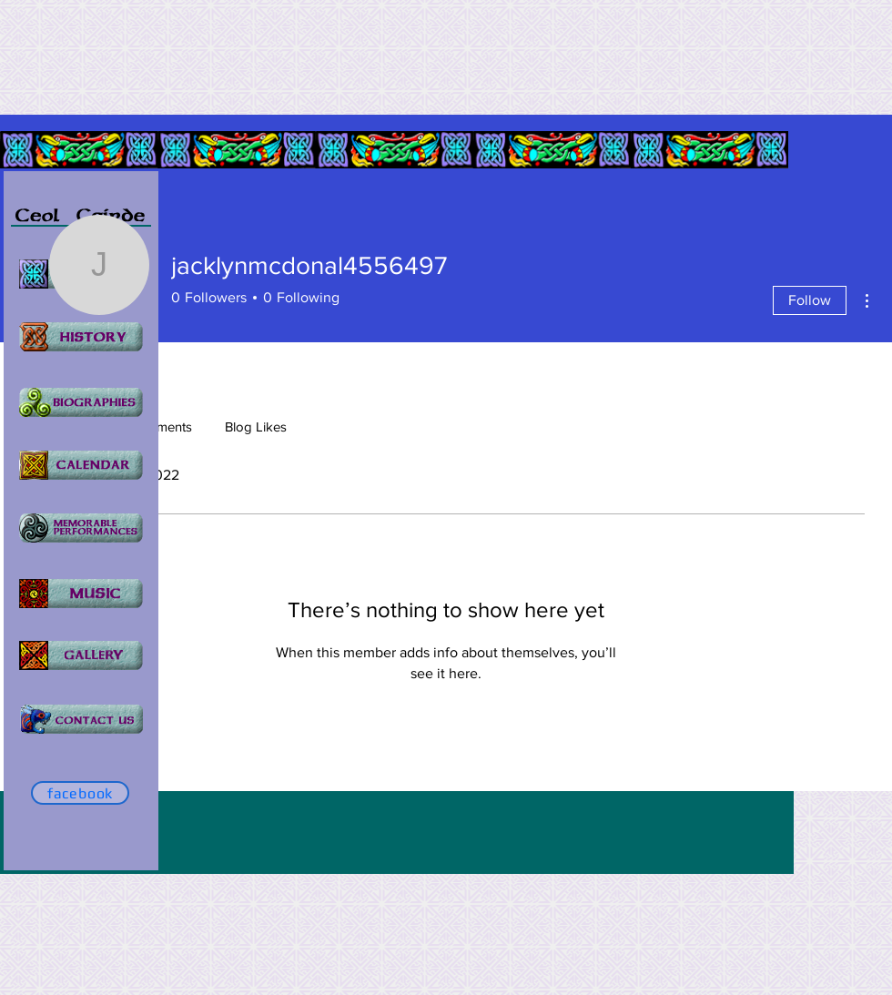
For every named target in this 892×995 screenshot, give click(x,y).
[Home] (81, 402)
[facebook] (80, 793)
